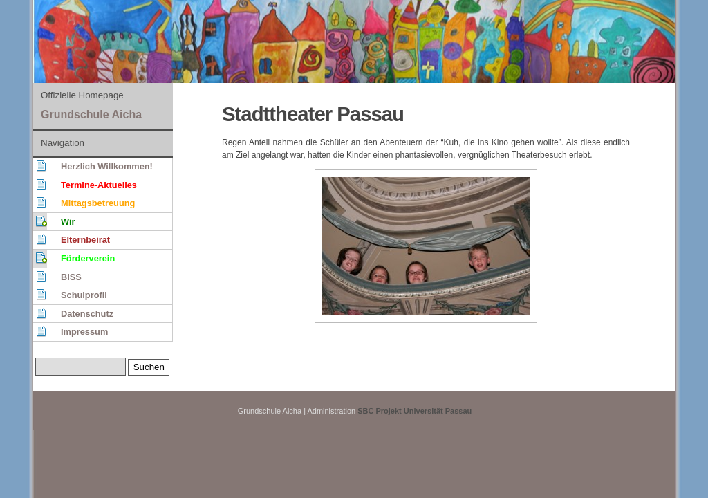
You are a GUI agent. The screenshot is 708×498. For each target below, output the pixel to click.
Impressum (84, 331)
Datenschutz (87, 313)
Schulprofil (84, 295)
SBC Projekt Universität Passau (414, 411)
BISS (71, 277)
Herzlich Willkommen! (107, 166)
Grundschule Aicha (91, 114)
